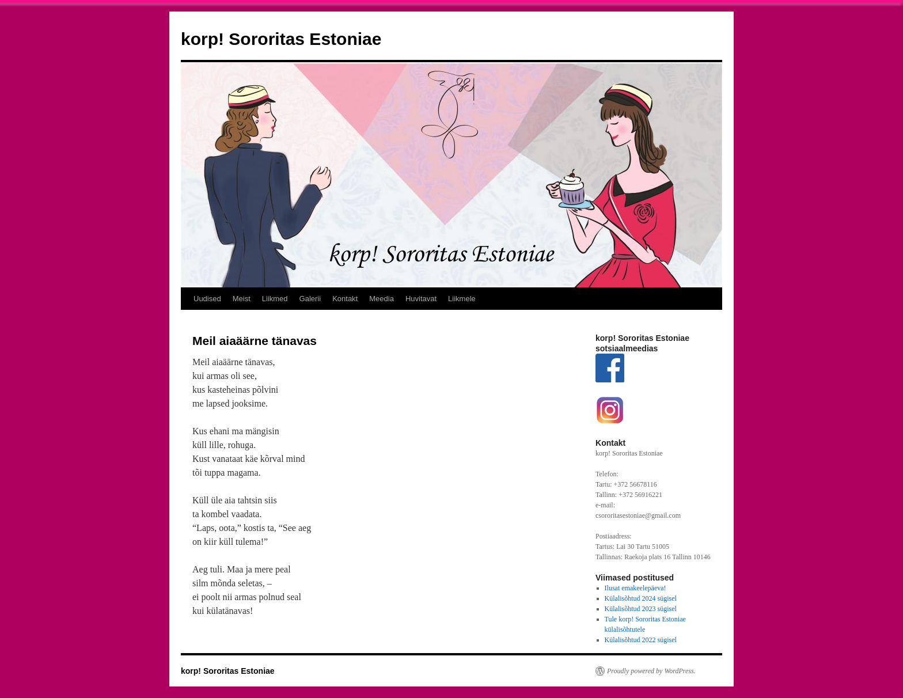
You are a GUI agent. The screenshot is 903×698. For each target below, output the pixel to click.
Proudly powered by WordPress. (651, 671)
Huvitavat (421, 298)
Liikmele (462, 298)
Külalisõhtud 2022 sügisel (641, 640)
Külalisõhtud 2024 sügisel (641, 598)
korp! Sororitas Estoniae (281, 38)
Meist (242, 298)
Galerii (310, 298)
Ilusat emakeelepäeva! (635, 588)
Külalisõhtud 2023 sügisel (641, 609)
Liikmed (275, 298)
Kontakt (345, 298)
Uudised (207, 298)
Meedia (381, 298)
